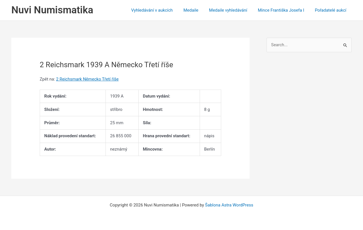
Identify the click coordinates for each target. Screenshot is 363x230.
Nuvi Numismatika (52, 10)
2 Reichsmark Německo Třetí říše (87, 79)
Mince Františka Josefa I (284, 10)
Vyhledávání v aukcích (161, 10)
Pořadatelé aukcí (331, 10)
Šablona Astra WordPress (229, 205)
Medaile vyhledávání (233, 10)
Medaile (198, 10)
